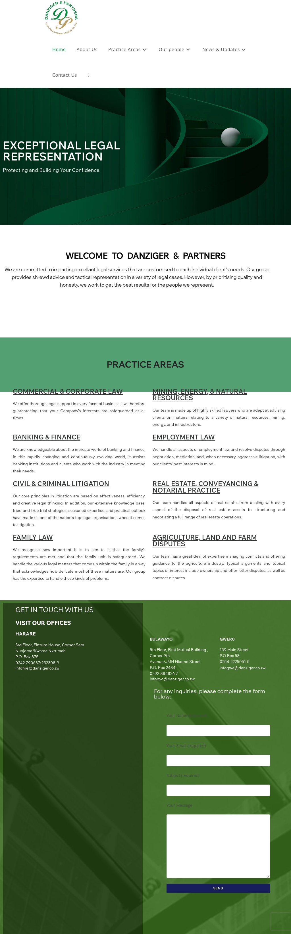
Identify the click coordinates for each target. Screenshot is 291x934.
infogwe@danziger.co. (240, 667)
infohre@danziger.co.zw (37, 668)
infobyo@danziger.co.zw (172, 678)
